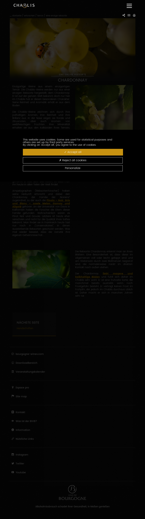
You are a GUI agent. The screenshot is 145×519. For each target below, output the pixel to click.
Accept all (72, 152)
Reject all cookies (72, 160)
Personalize (72, 168)
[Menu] (129, 6)
